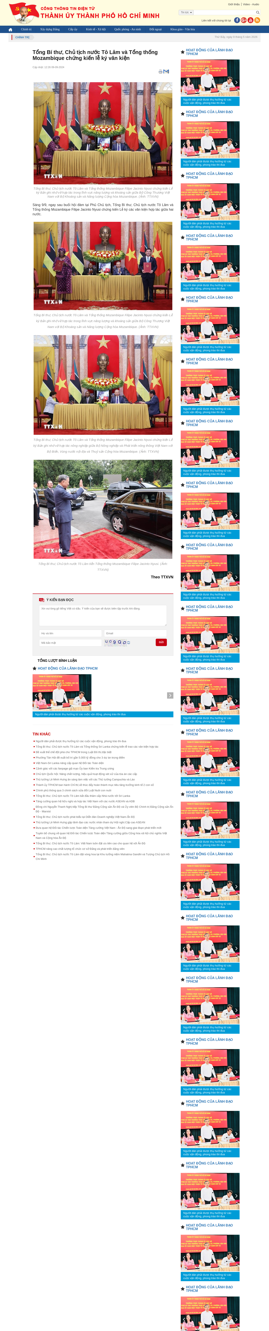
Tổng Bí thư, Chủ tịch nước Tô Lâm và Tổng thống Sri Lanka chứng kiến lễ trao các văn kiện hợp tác (97, 746)
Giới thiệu (234, 4)
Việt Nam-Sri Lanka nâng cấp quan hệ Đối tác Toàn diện (70, 763)
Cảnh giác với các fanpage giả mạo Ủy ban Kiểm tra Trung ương (75, 768)
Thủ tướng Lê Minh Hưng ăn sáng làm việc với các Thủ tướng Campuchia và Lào (85, 779)
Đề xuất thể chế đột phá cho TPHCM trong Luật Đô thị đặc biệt (73, 752)
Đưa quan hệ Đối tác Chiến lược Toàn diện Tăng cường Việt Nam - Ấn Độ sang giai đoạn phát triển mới (98, 827)
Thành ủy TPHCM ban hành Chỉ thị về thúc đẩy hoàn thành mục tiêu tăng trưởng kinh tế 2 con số (95, 784)
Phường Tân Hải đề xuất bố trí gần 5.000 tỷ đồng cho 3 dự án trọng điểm (80, 757)
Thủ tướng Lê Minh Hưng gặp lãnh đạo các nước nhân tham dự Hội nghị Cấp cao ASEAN (90, 822)
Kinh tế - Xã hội (96, 29)
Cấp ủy (73, 29)
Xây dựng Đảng (49, 29)
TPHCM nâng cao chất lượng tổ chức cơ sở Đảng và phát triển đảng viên (80, 848)
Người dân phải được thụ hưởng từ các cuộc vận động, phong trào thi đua (80, 714)
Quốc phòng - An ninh (127, 29)
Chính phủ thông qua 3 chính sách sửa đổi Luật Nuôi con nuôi (73, 790)
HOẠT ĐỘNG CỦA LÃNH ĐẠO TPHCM (68, 668)
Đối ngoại (156, 29)
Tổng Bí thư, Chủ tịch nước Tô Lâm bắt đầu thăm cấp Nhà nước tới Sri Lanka (83, 795)
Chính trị (26, 29)
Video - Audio (251, 4)
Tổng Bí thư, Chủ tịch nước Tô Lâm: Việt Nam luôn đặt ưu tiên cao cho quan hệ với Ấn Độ (90, 843)
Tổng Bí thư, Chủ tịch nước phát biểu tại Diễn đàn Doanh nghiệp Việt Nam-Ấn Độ (85, 816)
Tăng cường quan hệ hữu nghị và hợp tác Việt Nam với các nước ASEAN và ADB (85, 801)
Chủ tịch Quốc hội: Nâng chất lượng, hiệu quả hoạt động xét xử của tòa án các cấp (86, 774)
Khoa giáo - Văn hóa (182, 29)
